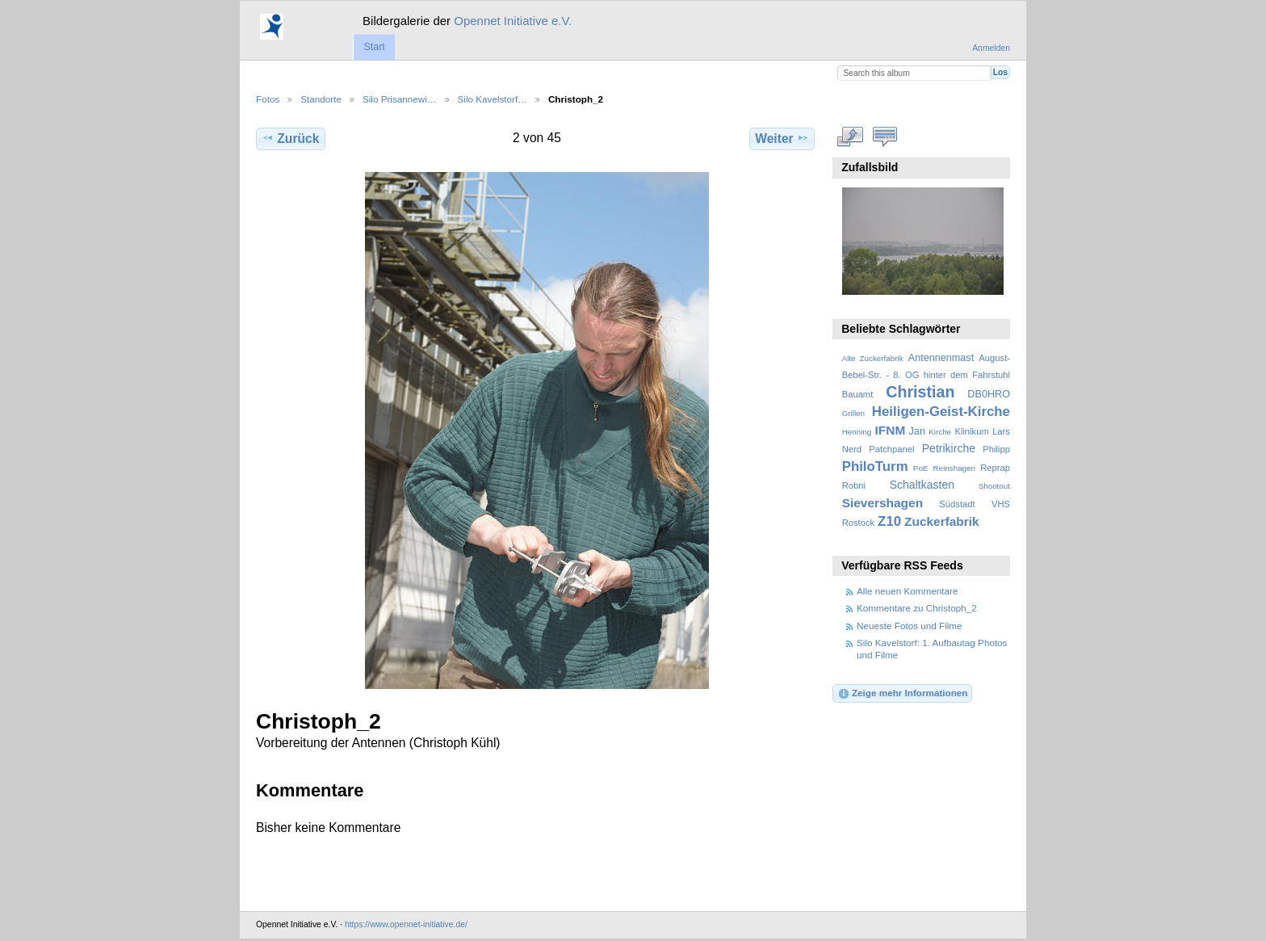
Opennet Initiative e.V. (513, 20)
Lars (1001, 431)
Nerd (851, 449)
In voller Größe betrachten (850, 136)
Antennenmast (941, 357)
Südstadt (957, 504)
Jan (917, 431)
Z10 (889, 521)
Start (373, 47)
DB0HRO (988, 394)
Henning (857, 431)
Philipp (996, 449)
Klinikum (971, 431)
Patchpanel (891, 449)
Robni (854, 485)
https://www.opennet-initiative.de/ (406, 924)
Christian (920, 392)
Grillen (853, 413)
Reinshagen (954, 468)
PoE (921, 468)
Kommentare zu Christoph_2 (917, 608)
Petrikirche (948, 448)
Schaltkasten (922, 484)
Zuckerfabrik (941, 521)
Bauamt (858, 394)
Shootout (994, 485)
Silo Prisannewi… (400, 99)
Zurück (290, 138)
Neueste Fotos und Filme (909, 625)
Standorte (321, 99)
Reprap (995, 468)
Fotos (267, 99)
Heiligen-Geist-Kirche (941, 411)
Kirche (940, 431)
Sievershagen (882, 503)
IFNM (890, 430)
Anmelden (991, 48)
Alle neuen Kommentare (907, 591)
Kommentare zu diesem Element (885, 136)
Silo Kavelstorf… (492, 99)
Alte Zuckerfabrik (872, 358)
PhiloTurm (875, 466)
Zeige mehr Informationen (902, 693)
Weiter (782, 138)
